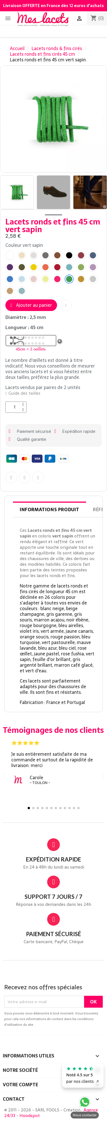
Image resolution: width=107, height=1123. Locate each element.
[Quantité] (16, 407)
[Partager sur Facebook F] (11, 477)
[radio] (9, 255)
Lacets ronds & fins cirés (57, 48)
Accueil (17, 48)
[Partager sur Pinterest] (38, 477)
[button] (103, 119)
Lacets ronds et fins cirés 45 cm (42, 54)
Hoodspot (29, 1115)
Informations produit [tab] (49, 509)
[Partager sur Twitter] (25, 477)
